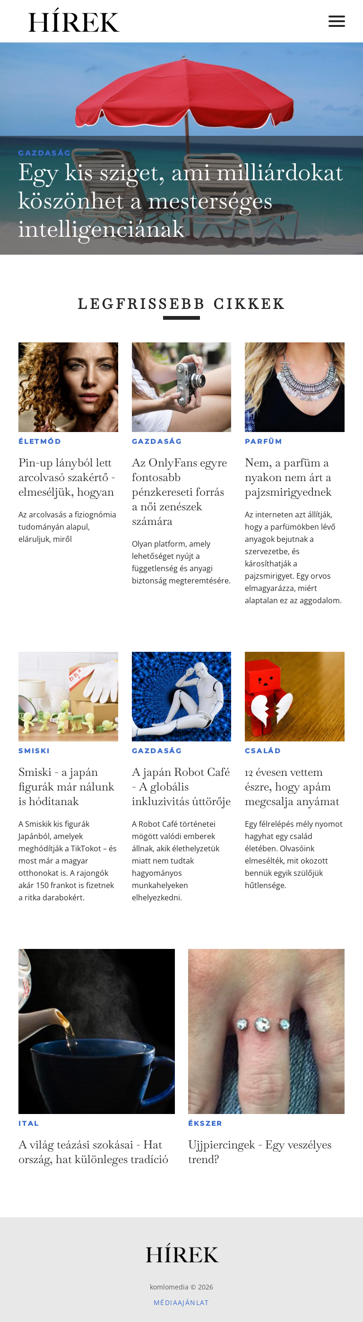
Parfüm (264, 441)
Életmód (40, 441)
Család (263, 751)
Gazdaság (44, 153)
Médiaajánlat (181, 1302)
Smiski (34, 751)
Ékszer (205, 1123)
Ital (28, 1123)
